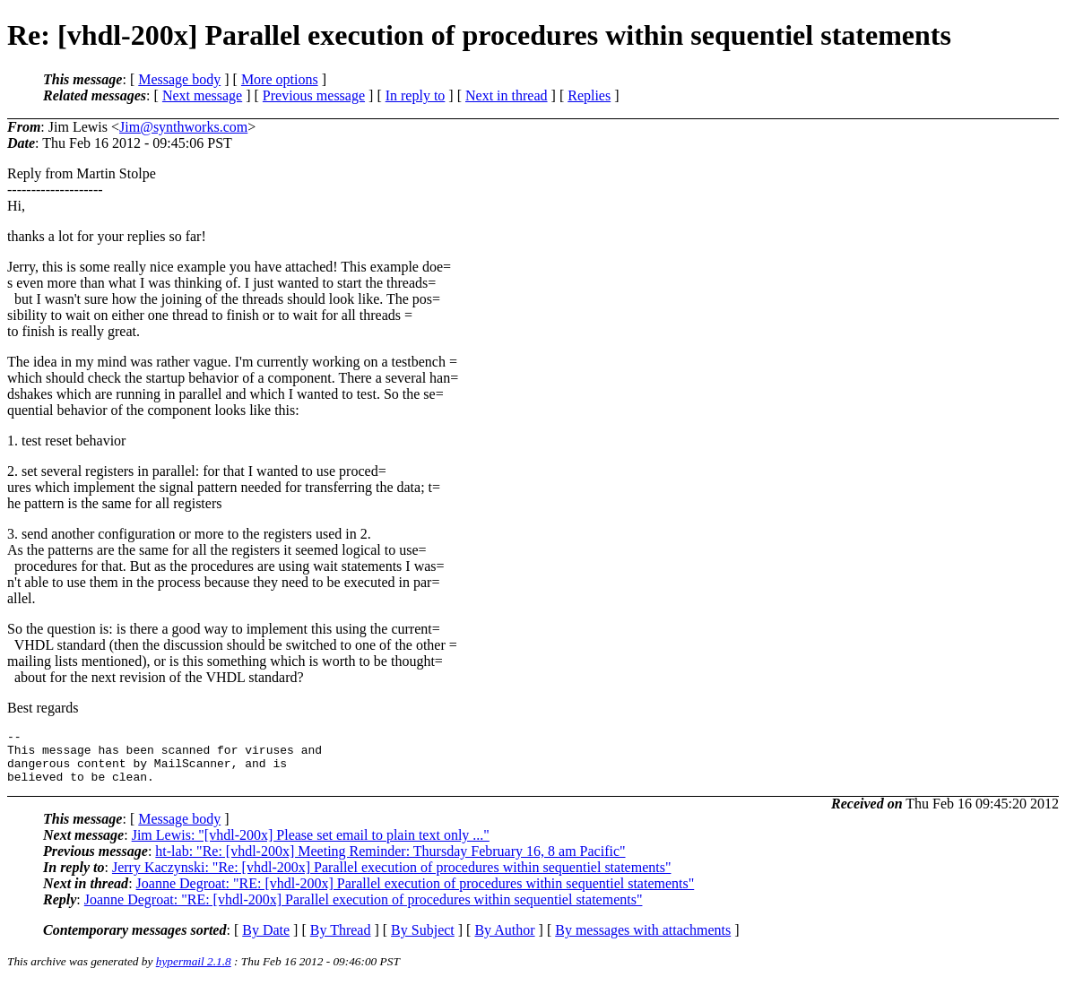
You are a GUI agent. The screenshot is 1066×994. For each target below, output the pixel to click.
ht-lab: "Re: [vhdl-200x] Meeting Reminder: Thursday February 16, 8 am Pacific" (390, 861)
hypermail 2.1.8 (193, 972)
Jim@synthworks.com (183, 126)
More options (279, 79)
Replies (589, 95)
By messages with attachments (643, 940)
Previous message (314, 95)
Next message (202, 95)
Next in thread (506, 95)
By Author (504, 940)
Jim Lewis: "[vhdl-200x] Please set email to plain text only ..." (311, 845)
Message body (179, 79)
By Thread (340, 940)
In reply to (416, 95)
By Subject (423, 940)
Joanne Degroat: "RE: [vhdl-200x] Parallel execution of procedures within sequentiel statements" (415, 894)
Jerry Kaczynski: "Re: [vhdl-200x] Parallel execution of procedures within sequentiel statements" (392, 878)
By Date (266, 940)
